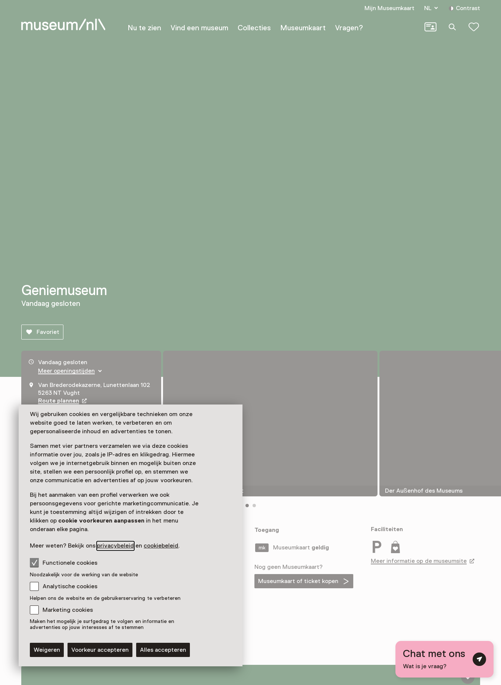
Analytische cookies (70, 586)
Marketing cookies (68, 610)
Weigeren (47, 650)
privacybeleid (115, 545)
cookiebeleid (161, 545)
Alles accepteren (163, 650)
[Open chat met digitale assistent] (444, 659)
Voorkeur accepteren (100, 650)
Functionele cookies (63, 562)
